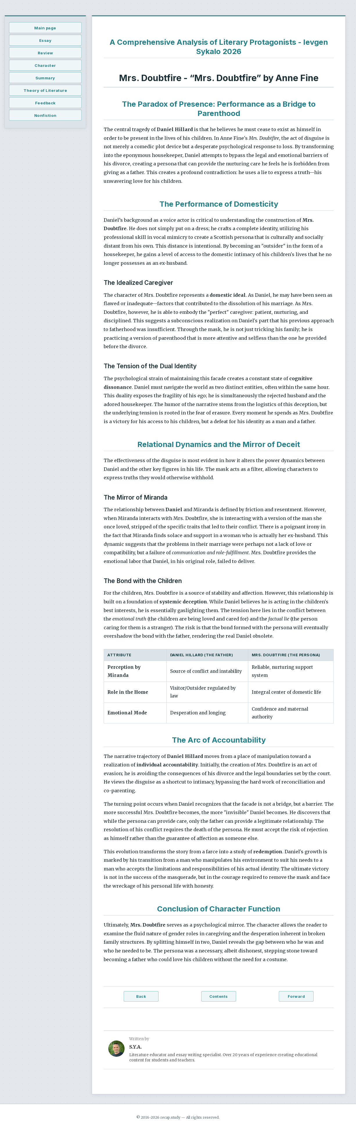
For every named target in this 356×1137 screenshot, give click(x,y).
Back (141, 996)
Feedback (45, 103)
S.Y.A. (135, 1047)
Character (45, 65)
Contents (218, 996)
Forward (296, 996)
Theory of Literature (45, 90)
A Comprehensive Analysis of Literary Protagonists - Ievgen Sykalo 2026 (218, 46)
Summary (45, 78)
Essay (45, 40)
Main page (45, 28)
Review (45, 53)
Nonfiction (45, 115)
